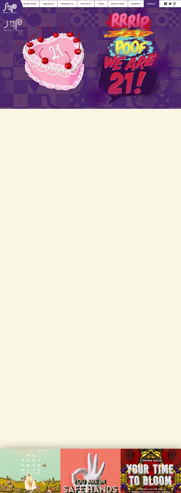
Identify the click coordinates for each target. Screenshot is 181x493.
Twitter (170, 3)
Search (135, 4)
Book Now (29, 4)
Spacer (161, 3)
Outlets (86, 4)
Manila (151, 4)
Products (67, 4)
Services (48, 4)
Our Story (117, 4)
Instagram (174, 3)
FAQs (101, 4)
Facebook (166, 3)
